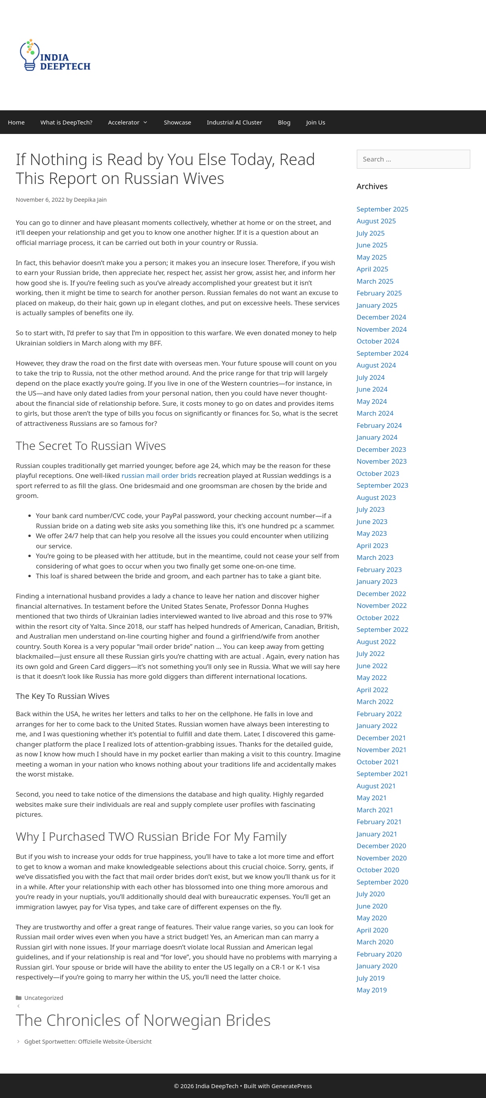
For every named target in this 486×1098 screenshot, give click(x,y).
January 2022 (377, 725)
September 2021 (382, 773)
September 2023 (382, 485)
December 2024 (381, 316)
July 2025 (371, 233)
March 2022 (375, 701)
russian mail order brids (158, 475)
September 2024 (382, 353)
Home (16, 122)
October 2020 (378, 869)
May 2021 (372, 797)
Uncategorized (43, 997)
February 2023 (379, 569)
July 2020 (371, 893)
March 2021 (375, 809)
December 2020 (381, 845)
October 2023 (378, 473)
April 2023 (372, 545)
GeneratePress (291, 1086)
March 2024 (375, 413)
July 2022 (371, 653)
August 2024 (376, 365)
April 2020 (372, 930)
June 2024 (372, 389)
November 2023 (382, 461)
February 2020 (379, 954)
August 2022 (376, 641)
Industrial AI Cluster (234, 122)
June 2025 (372, 244)
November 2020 (382, 857)
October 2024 (378, 341)
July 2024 (371, 377)
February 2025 (379, 292)
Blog (284, 122)
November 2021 (382, 749)
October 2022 (378, 617)
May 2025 (372, 257)
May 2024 (372, 401)
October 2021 (378, 761)
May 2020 (372, 917)
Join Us (315, 122)
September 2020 (382, 881)
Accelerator (132, 122)
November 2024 (382, 329)
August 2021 (376, 785)
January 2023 (377, 581)
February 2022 (379, 713)
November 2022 (382, 605)
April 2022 (372, 689)
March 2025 (375, 281)
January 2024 (377, 437)
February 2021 (379, 821)
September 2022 (382, 629)
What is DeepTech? (67, 122)
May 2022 (372, 677)
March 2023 (375, 557)
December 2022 (381, 593)
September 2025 (382, 209)
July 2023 (371, 509)
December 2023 (381, 449)
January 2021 (377, 833)
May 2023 (372, 533)
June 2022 (372, 665)
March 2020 (375, 941)
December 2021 (381, 737)
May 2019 (372, 989)
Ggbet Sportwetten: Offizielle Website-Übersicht (88, 1041)
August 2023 (376, 497)
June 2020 (372, 905)
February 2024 (379, 425)
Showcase (177, 122)
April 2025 (372, 268)
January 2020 (377, 965)
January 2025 (377, 305)
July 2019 (371, 978)
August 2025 (376, 220)
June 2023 (372, 521)
